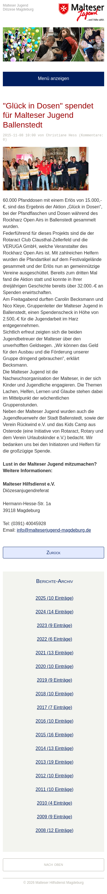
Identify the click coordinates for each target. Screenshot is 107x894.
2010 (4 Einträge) (54, 803)
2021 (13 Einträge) (55, 652)
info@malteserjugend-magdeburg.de (54, 530)
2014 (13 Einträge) (55, 748)
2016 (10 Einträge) (55, 721)
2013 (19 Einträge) (55, 762)
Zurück (53, 552)
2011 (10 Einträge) (55, 789)
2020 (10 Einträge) (55, 666)
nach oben (53, 864)
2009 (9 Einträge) (54, 816)
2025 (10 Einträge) (55, 598)
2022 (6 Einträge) (54, 639)
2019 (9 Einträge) (54, 680)
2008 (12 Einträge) (55, 830)
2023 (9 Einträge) (54, 625)
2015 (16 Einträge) (55, 734)
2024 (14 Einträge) (55, 611)
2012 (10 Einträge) (55, 775)
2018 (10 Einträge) (55, 693)
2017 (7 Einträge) (54, 707)
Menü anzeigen (53, 78)
